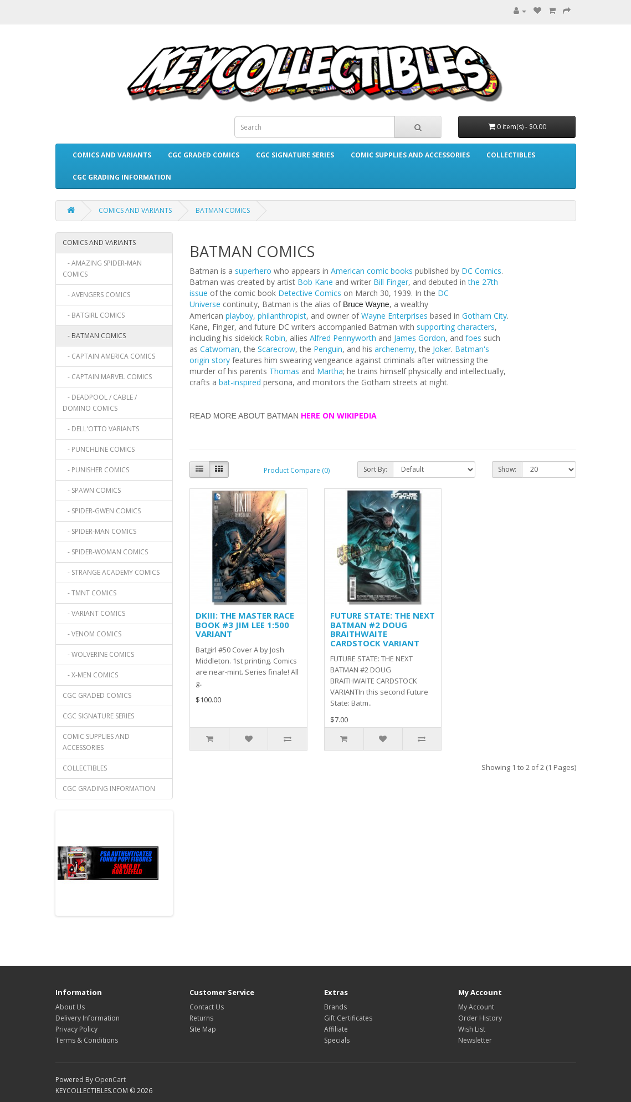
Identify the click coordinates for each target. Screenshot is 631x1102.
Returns (201, 1018)
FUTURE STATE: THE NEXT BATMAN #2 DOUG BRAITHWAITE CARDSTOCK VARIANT (382, 629)
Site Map (202, 1029)
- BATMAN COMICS (94, 335)
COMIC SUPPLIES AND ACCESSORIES (410, 155)
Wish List (471, 1029)
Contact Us (206, 1007)
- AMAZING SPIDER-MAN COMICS (102, 268)
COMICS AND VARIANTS (112, 155)
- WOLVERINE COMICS (98, 654)
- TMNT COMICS (89, 593)
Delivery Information (87, 1018)
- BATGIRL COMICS (94, 315)
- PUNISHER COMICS (96, 470)
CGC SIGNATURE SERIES (295, 155)
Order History (480, 1018)
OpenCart (110, 1079)
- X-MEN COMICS (90, 675)
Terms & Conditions (86, 1040)
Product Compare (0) (297, 470)
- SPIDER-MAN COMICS (99, 531)
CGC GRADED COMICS (203, 155)
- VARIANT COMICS (94, 613)
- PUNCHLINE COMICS (99, 449)
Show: (507, 469)
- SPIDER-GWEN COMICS (102, 511)
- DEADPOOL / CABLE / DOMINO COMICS (100, 402)
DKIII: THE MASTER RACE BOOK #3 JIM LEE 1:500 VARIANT (245, 624)
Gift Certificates (348, 1018)
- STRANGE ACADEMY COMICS (111, 572)
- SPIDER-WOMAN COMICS (105, 552)
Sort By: (375, 469)
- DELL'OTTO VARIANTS (101, 428)
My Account (476, 1007)
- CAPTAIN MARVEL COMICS (107, 376)
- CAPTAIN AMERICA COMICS (109, 356)
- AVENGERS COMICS (96, 294)
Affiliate (336, 1029)
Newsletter (475, 1040)
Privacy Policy (76, 1029)
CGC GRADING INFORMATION (122, 177)
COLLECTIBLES (510, 155)
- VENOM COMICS (92, 634)
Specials (337, 1040)
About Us (70, 1007)
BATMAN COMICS (223, 210)
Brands (335, 1007)
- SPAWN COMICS (92, 490)
